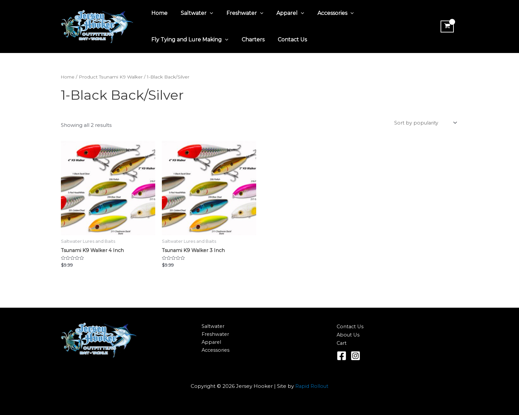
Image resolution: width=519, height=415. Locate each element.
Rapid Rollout (312, 386)
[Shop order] (424, 123)
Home (158, 13)
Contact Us (285, 39)
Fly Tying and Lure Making (188, 39)
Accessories (324, 13)
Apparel (281, 13)
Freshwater (238, 13)
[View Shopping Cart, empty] (446, 26)
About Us (348, 335)
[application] (206, 13)
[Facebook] (342, 356)
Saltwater (193, 13)
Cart (342, 343)
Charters (249, 39)
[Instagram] (355, 356)
